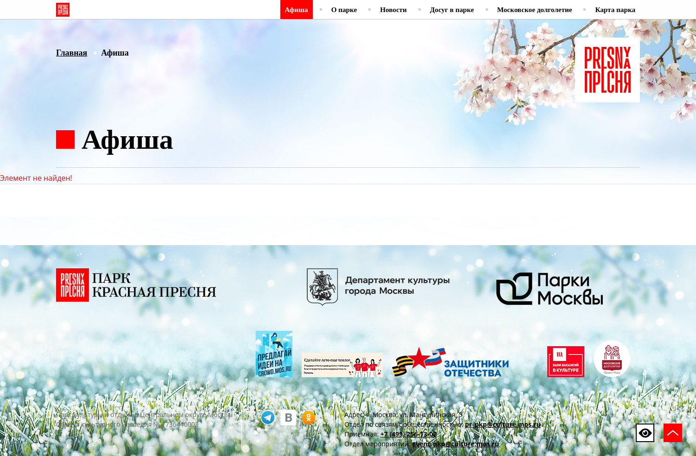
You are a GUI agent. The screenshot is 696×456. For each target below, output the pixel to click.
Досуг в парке (452, 9)
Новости (393, 9)
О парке (344, 9)
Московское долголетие (534, 9)
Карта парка (615, 9)
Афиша (296, 9)
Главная (71, 52)
